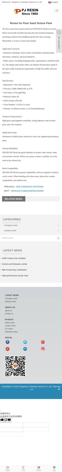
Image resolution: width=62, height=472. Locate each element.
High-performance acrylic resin (15, 275)
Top (54, 468)
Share (8, 468)
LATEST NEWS (12, 295)
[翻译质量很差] (7, 420)
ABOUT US (10, 307)
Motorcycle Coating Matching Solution (27, 191)
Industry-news (10, 230)
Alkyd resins (10, 323)
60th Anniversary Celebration (14, 270)
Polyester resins (11, 332)
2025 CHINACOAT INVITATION (29, 187)
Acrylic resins (10, 326)
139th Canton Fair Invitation (14, 258)
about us (8, 311)
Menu (38, 468)
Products (9, 319)
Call (23, 468)
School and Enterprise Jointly (14, 264)
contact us (9, 314)
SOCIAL (8, 337)
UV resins (9, 329)
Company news (11, 225)
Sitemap (56, 386)
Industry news (10, 301)
